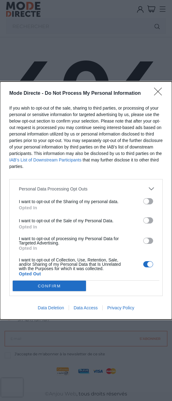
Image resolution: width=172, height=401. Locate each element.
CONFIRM (49, 286)
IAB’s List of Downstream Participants (45, 159)
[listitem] (86, 189)
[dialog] (86, 200)
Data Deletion (51, 307)
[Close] (160, 93)
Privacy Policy (120, 307)
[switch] (148, 201)
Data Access (86, 307)
